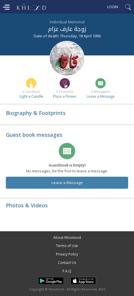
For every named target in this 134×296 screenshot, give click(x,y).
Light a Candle (31, 96)
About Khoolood (67, 237)
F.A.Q (67, 271)
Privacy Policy (67, 254)
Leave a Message (101, 96)
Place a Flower (65, 96)
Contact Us (67, 262)
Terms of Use (67, 245)
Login (112, 6)
